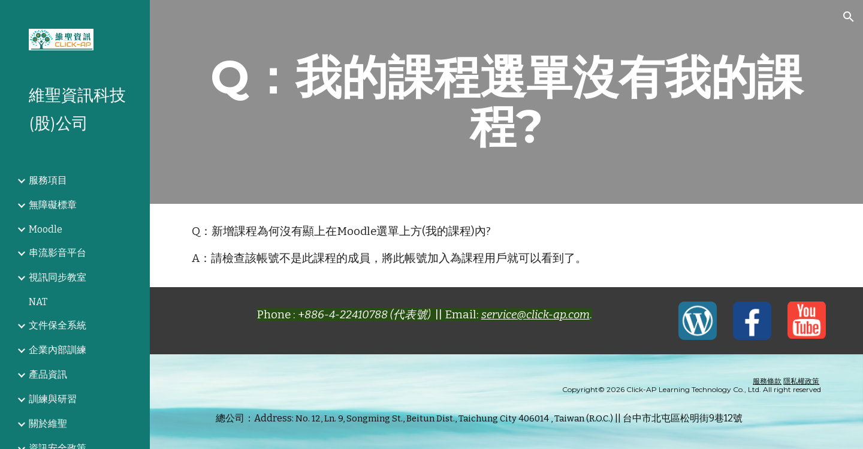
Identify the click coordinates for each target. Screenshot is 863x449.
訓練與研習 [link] (53, 399)
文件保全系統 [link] (57, 325)
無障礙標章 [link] (53, 204)
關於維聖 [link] (48, 423)
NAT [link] (38, 302)
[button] (848, 16)
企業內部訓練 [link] (57, 349)
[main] (506, 102)
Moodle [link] (45, 229)
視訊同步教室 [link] (57, 277)
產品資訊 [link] (48, 374)
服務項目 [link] (48, 180)
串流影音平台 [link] (57, 252)
